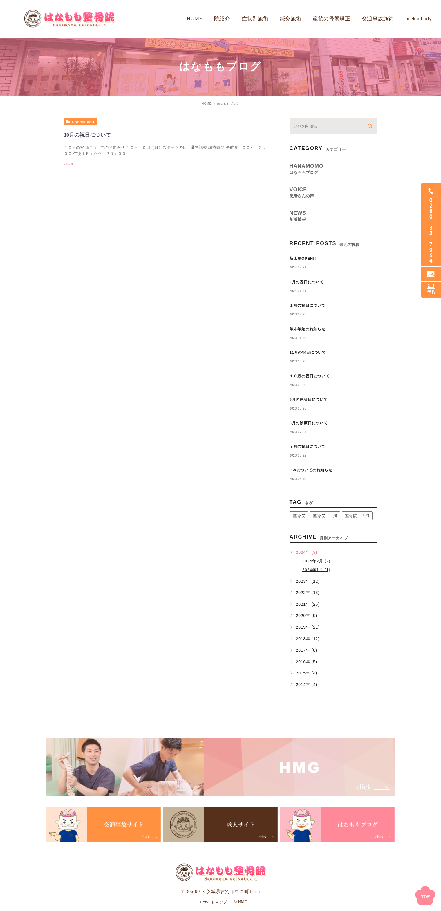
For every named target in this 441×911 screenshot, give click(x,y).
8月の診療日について (309, 423)
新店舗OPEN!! (303, 258)
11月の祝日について (308, 352)
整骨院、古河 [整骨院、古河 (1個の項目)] (357, 515)
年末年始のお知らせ (308, 329)
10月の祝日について (87, 135)
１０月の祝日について (310, 376)
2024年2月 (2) (316, 561)
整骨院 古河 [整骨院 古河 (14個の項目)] (325, 515)
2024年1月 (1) (316, 569)
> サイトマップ (213, 902)
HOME (207, 103)
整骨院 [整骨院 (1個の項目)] (299, 515)
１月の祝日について (308, 305)
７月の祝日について (308, 446)
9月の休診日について (309, 399)
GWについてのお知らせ (311, 470)
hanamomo (83, 122)
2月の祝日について (307, 282)
